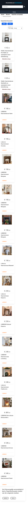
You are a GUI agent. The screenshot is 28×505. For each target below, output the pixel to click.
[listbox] (15, 28)
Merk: (4, 23)
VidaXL (13, 498)
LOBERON (6, 498)
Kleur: (10, 23)
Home (14, 12)
